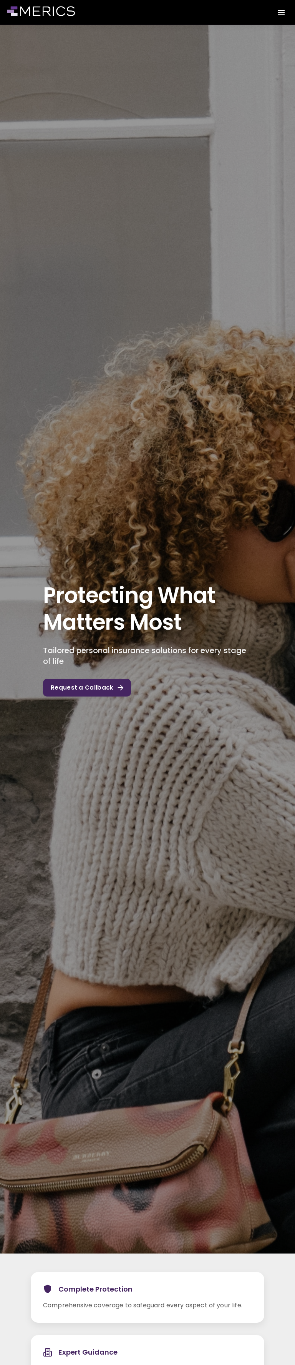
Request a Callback (87, 688)
